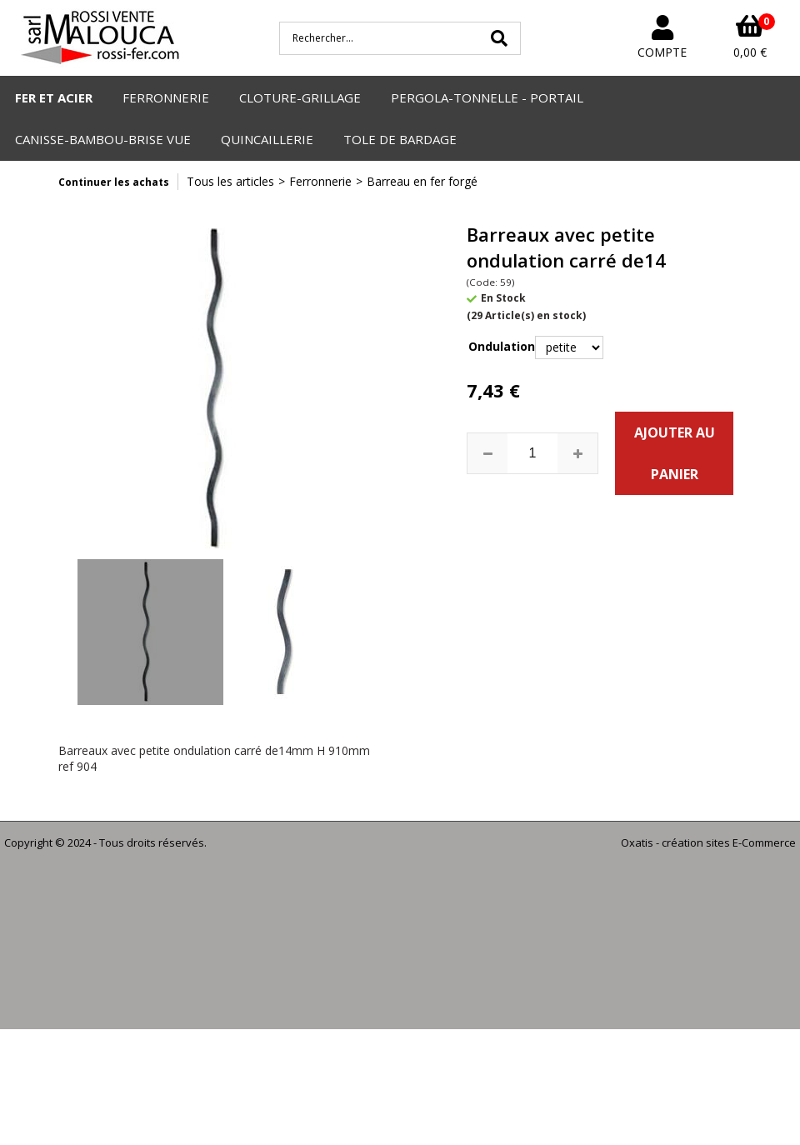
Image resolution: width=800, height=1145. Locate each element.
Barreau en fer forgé (422, 181)
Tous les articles (230, 181)
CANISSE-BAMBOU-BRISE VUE (103, 139)
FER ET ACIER (53, 97)
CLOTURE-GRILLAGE (300, 97)
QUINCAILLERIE (267, 139)
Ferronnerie (320, 181)
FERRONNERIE (165, 97)
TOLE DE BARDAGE (400, 139)
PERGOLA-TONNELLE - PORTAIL (487, 97)
